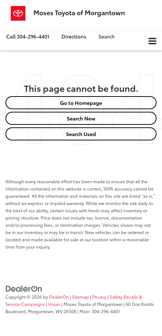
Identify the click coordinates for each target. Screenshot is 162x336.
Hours (54, 304)
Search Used (81, 134)
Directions (73, 36)
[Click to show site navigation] (152, 41)
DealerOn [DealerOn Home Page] (59, 297)
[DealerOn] (23, 287)
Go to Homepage (81, 102)
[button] (28, 36)
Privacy (99, 297)
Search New (81, 118)
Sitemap (80, 297)
